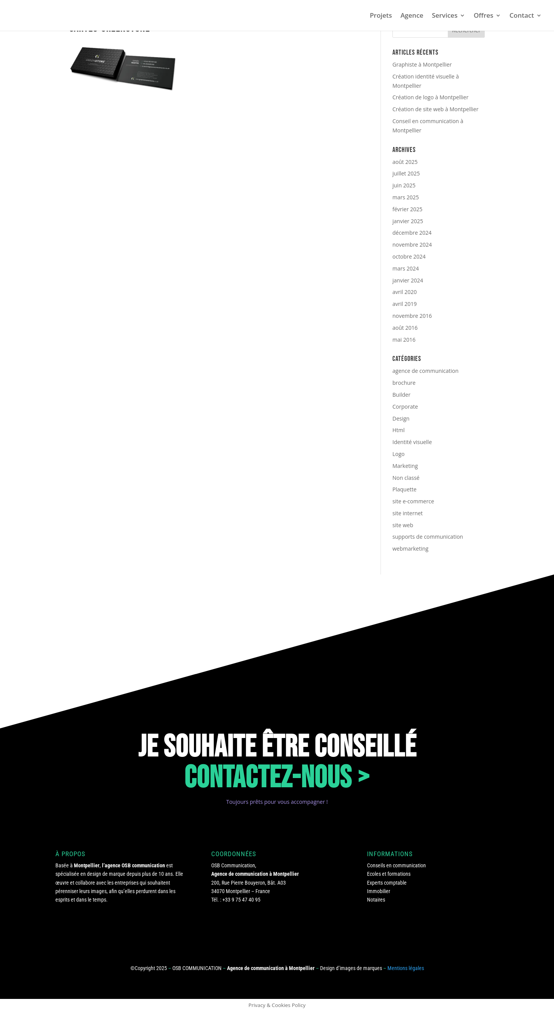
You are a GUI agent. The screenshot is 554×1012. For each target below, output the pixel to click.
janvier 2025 (407, 221)
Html (398, 430)
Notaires (376, 900)
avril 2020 (404, 292)
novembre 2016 (412, 315)
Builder (401, 394)
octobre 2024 (409, 256)
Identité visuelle (412, 442)
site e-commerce (413, 501)
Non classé (405, 477)
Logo (398, 454)
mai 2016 (404, 339)
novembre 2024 (412, 244)
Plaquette (404, 489)
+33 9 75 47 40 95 (241, 900)
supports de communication (427, 536)
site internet (407, 513)
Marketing (405, 465)
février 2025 (407, 209)
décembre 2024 (412, 232)
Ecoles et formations (388, 874)
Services (444, 16)
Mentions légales (405, 968)
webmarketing (410, 548)
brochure (404, 382)
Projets (381, 16)
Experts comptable (387, 883)
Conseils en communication (396, 865)
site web (402, 525)
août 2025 (404, 161)
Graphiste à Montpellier (422, 64)
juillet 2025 (406, 173)
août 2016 (404, 327)
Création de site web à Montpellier (435, 109)
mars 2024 (405, 268)
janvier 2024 (407, 280)
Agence (412, 16)
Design (400, 418)
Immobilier (378, 891)
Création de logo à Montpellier (430, 97)
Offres (483, 16)
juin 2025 (404, 185)
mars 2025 (405, 197)
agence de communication (425, 370)
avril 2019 (404, 303)
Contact (521, 16)
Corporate (405, 406)
